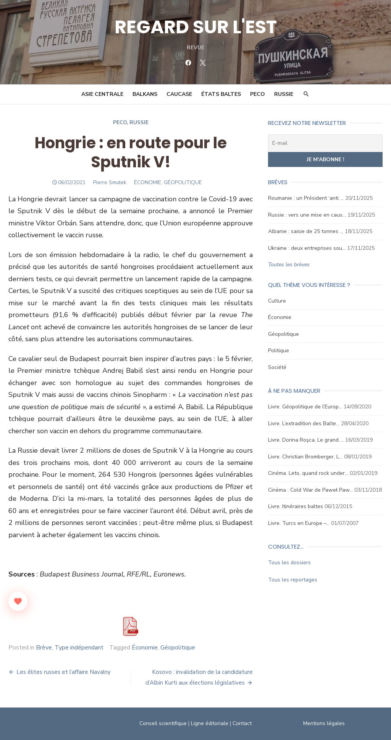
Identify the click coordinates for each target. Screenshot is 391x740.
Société (277, 367)
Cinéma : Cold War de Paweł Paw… (310, 490)
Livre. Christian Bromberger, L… (305, 456)
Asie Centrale (102, 94)
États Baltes (221, 94)
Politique (278, 350)
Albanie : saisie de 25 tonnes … (305, 231)
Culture (277, 300)
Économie (145, 647)
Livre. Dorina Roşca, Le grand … (306, 440)
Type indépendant (79, 647)
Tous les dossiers (289, 562)
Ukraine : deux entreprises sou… (307, 248)
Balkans (144, 94)
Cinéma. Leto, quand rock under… (308, 473)
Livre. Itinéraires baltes (295, 506)
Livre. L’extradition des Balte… (303, 423)
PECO (257, 94)
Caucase (179, 94)
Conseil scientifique (163, 723)
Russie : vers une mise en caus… (307, 215)
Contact (242, 723)
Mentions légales (324, 723)
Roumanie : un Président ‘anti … (306, 198)
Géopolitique (177, 647)
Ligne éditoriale (209, 723)
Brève (44, 647)
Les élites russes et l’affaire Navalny (63, 672)
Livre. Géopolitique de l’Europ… (305, 406)
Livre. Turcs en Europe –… (299, 523)
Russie (283, 94)
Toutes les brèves (289, 264)
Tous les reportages (292, 579)
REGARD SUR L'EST (196, 27)
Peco (120, 122)
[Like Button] (17, 601)
